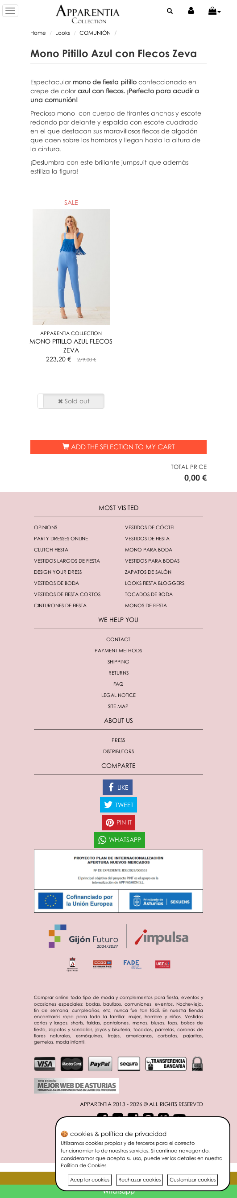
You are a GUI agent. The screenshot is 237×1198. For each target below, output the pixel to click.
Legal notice (118, 695)
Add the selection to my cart (118, 447)
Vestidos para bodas (152, 561)
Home (38, 32)
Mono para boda (148, 549)
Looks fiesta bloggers (154, 583)
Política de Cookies (83, 1165)
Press (118, 740)
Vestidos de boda (56, 583)
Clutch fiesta (51, 549)
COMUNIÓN (95, 32)
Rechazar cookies (139, 1179)
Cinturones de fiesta (60, 605)
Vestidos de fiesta (147, 538)
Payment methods (118, 650)
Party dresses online (61, 538)
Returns (118, 673)
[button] (214, 11)
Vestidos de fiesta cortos (67, 594)
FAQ (118, 684)
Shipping (118, 661)
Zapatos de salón (148, 572)
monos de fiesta (146, 605)
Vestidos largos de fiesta (67, 561)
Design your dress (58, 572)
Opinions (45, 527)
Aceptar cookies (89, 1179)
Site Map (118, 706)
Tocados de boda (149, 594)
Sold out (74, 401)
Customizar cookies (193, 1179)
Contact (118, 639)
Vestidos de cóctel (150, 527)
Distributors (118, 751)
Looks (62, 32)
